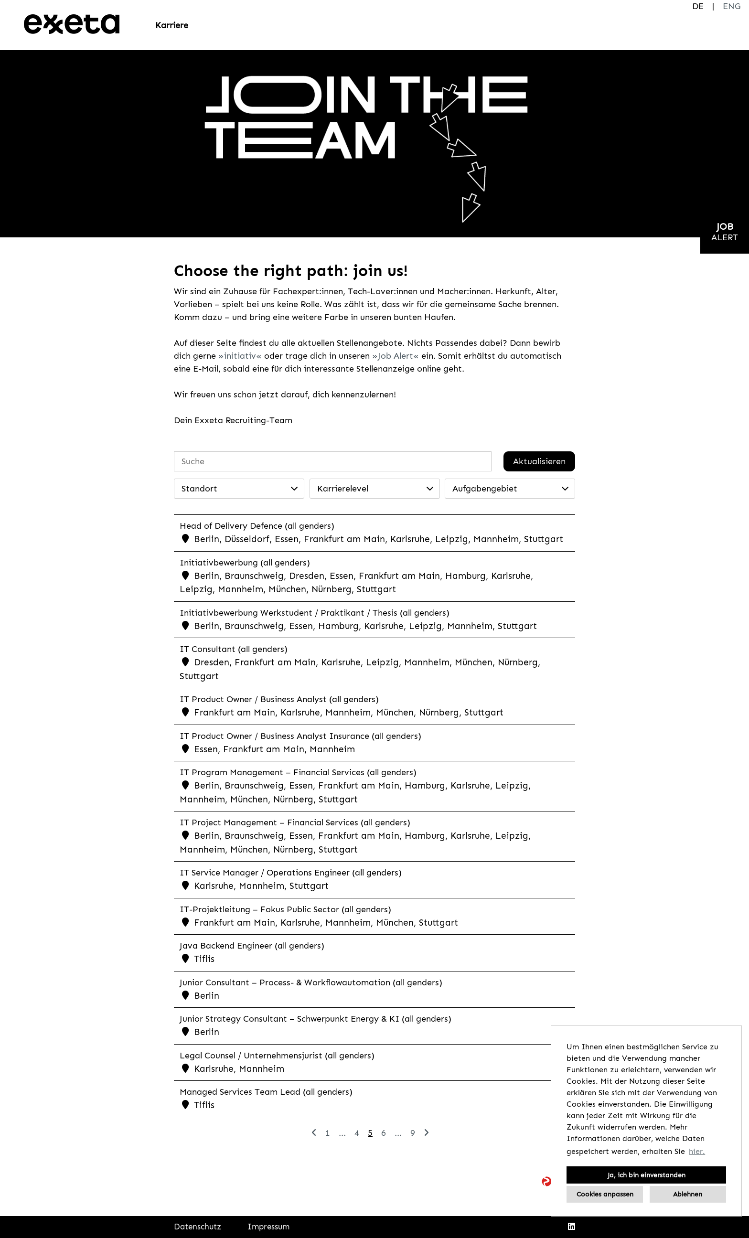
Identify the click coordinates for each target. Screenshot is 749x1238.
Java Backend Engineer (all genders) (252, 945)
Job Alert (395, 356)
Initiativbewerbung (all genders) (245, 562)
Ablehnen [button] (687, 1194)
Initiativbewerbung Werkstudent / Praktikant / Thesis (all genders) (314, 613)
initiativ (240, 356)
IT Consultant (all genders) (234, 649)
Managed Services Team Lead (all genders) (266, 1092)
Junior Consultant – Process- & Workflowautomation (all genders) (311, 982)
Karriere (171, 25)
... (342, 1133)
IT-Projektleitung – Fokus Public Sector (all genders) (285, 909)
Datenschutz (197, 1226)
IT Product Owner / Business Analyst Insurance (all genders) (300, 736)
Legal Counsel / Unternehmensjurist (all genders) (277, 1055)
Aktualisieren (539, 461)
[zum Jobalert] (724, 232)
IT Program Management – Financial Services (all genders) (299, 772)
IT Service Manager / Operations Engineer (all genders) (291, 872)
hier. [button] (697, 1151)
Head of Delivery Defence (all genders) (257, 526)
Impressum (268, 1226)
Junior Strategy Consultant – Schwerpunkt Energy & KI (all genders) (315, 1019)
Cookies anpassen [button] (605, 1194)
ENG (731, 6)
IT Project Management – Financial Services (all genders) (296, 822)
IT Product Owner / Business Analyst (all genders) (279, 699)
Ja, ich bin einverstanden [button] (646, 1175)
